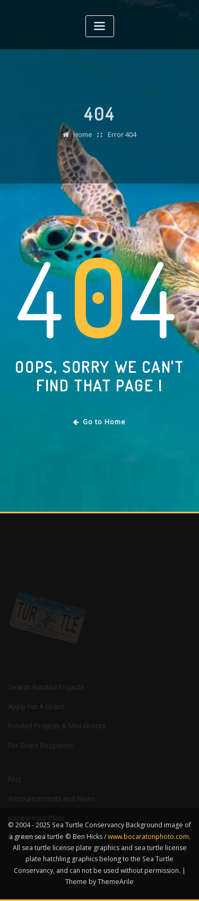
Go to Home (99, 421)
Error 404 (122, 138)
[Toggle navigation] (99, 26)
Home (82, 138)
